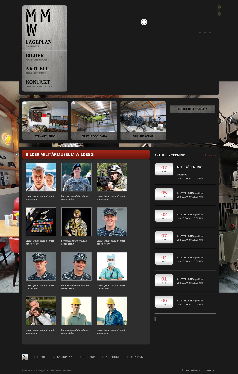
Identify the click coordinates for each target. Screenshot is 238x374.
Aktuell (112, 357)
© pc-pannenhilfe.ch (191, 370)
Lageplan (65, 357)
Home (41, 357)
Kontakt (137, 357)
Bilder (89, 357)
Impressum (209, 370)
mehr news (207, 155)
